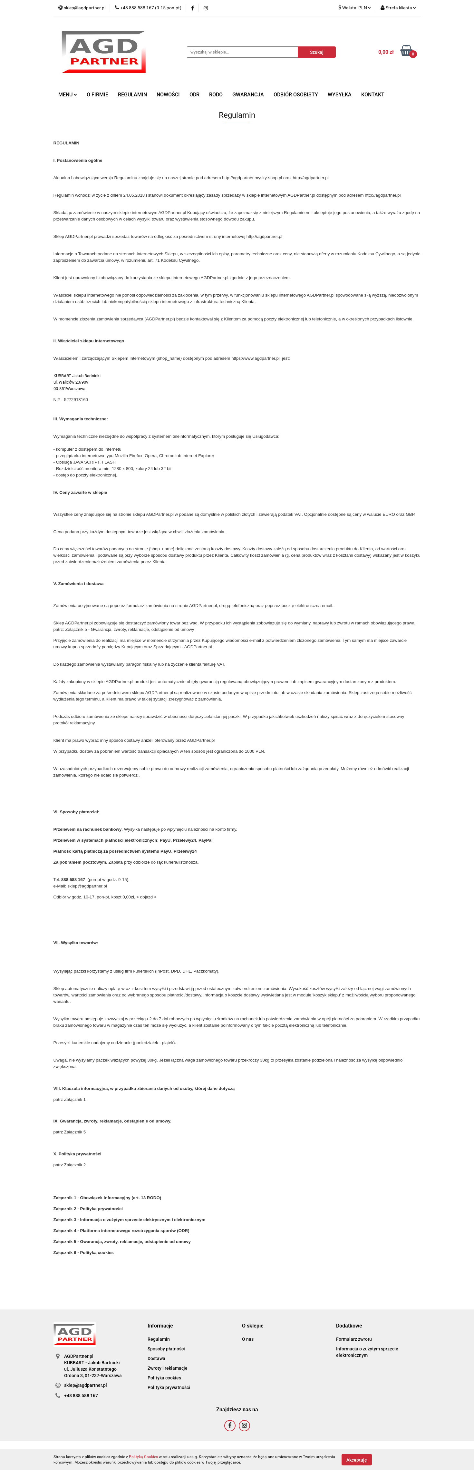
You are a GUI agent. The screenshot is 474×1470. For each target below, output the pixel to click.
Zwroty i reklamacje (168, 1368)
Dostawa (156, 1358)
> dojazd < (146, 897)
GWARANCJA (248, 95)
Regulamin (159, 1339)
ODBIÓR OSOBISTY (296, 95)
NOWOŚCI (168, 95)
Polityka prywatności (169, 1387)
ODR (194, 95)
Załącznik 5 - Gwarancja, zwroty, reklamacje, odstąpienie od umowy (129, 629)
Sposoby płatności (166, 1348)
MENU (67, 95)
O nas (248, 1339)
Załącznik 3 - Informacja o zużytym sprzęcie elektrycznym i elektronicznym (129, 1219)
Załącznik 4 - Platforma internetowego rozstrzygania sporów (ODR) (121, 1230)
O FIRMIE (97, 95)
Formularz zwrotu (354, 1339)
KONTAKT (372, 95)
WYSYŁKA (340, 95)
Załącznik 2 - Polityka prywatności (88, 1208)
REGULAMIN (132, 95)
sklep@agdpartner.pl (85, 1385)
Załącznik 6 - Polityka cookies (83, 1252)
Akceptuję (356, 1459)
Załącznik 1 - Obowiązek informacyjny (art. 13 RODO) (107, 1197)
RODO (216, 95)
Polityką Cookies (143, 1457)
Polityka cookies (164, 1377)
